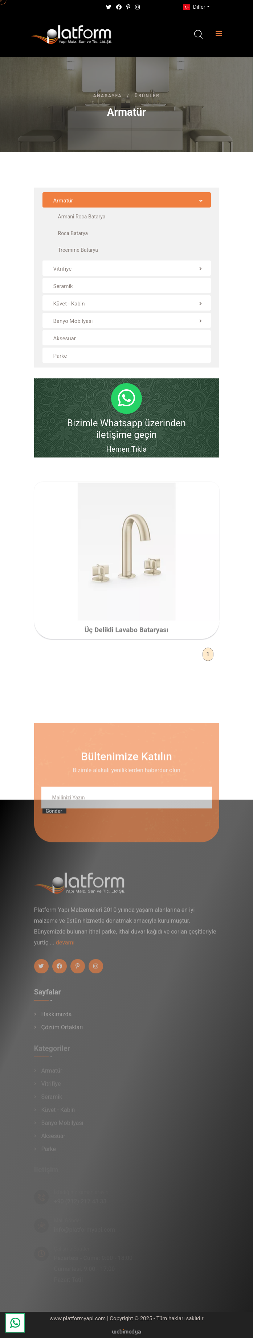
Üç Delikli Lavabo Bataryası (126, 633)
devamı (65, 945)
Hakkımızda (56, 1017)
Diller (193, 7)
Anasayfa (107, 95)
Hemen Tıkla (126, 449)
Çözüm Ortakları (62, 1030)
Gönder (54, 814)
